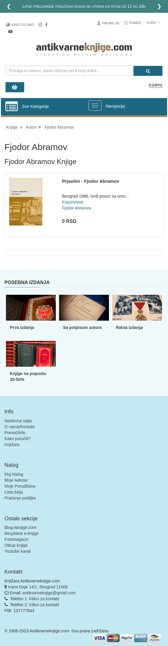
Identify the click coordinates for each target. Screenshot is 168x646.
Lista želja (13, 492)
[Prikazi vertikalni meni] (11, 106)
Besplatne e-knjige (21, 533)
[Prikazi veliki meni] (95, 105)
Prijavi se (110, 23)
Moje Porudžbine (20, 486)
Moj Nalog (13, 474)
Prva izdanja (22, 327)
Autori (31, 127)
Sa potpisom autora (82, 327)
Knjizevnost (72, 202)
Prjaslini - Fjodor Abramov (90, 181)
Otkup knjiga (16, 545)
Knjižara (12, 444)
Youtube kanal (17, 551)
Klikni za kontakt (44, 598)
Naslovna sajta (18, 420)
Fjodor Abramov (59, 127)
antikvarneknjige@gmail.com (49, 592)
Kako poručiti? (17, 438)
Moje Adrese (16, 480)
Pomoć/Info (15, 432)
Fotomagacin (16, 539)
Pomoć (135, 23)
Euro (153, 22)
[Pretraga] (148, 71)
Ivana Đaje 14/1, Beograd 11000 (38, 586)
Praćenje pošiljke (20, 498)
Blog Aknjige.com (20, 527)
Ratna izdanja (129, 327)
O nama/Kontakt (19, 426)
